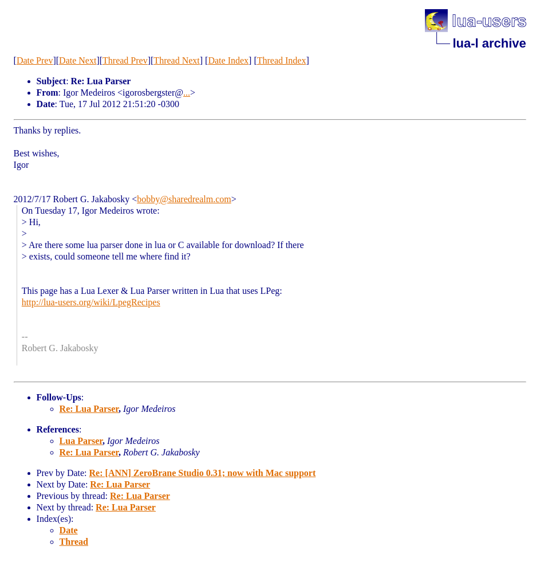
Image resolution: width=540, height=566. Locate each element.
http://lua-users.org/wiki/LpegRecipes (91, 302)
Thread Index (281, 60)
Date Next (77, 60)
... (186, 92)
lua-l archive (489, 43)
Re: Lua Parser (89, 409)
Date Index (228, 60)
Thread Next (176, 60)
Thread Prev (125, 60)
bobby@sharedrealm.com (184, 199)
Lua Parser (81, 441)
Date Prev (35, 60)
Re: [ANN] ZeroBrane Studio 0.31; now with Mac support (202, 473)
